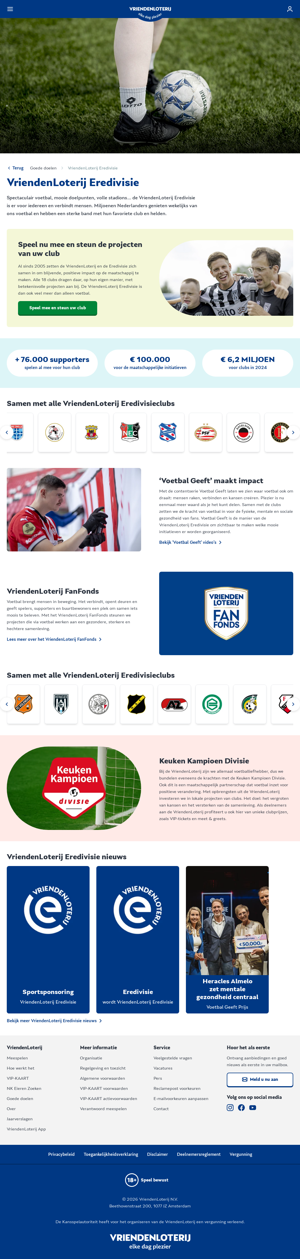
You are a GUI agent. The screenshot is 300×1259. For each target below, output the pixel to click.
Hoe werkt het (20, 1068)
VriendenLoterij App (26, 1129)
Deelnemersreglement (199, 1154)
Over (11, 1108)
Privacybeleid (61, 1154)
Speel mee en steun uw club (57, 308)
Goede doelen (43, 168)
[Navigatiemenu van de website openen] (10, 9)
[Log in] (289, 9)
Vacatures (163, 1068)
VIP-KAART (18, 1078)
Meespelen (17, 1058)
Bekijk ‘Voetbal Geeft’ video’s (191, 542)
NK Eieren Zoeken (24, 1088)
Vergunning (241, 1154)
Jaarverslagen (20, 1119)
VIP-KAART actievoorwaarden (108, 1098)
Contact (161, 1108)
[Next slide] (293, 432)
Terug (15, 168)
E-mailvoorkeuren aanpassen (181, 1098)
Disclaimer (157, 1154)
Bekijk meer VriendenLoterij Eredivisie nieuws (55, 1021)
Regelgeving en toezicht (103, 1068)
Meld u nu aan (260, 1079)
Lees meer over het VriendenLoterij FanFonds (55, 639)
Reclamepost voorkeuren (177, 1088)
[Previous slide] (7, 432)
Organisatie (91, 1058)
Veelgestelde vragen (173, 1058)
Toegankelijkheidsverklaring (111, 1154)
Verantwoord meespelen (103, 1108)
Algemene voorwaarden (102, 1078)
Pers (158, 1078)
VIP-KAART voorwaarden (104, 1088)
